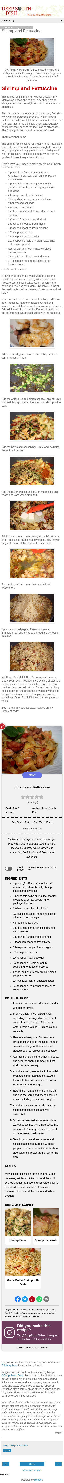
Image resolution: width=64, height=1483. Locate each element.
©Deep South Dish (12, 1375)
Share (7, 1451)
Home (32, 1464)
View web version (32, 1470)
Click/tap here (9, 1365)
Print (32, 775)
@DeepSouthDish (32, 1335)
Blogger (38, 1479)
